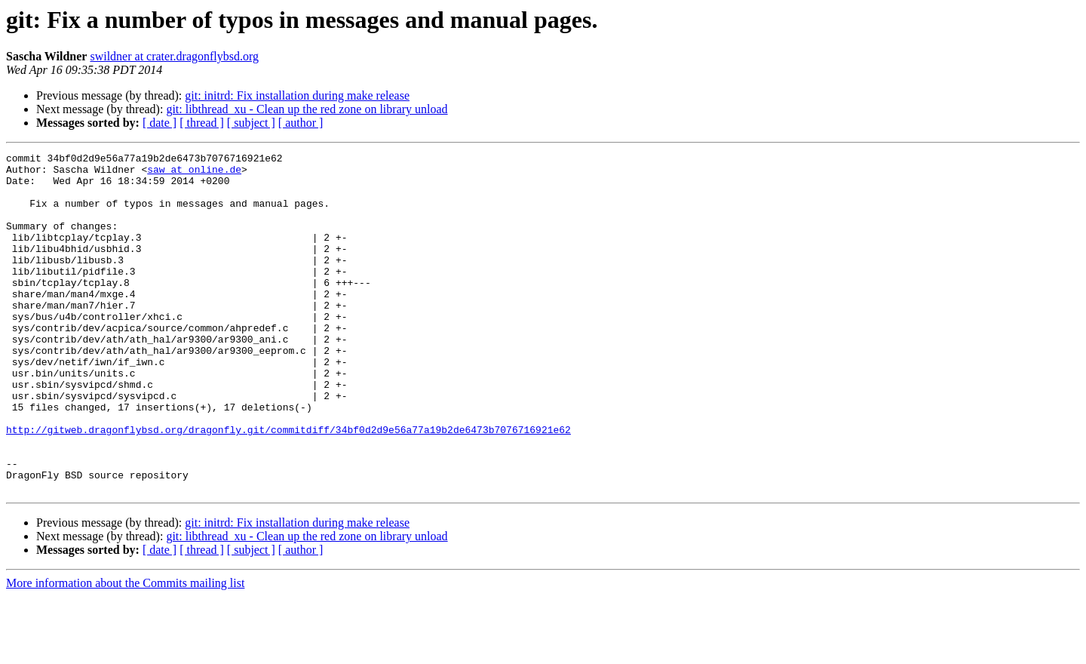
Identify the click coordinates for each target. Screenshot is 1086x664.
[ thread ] (201, 122)
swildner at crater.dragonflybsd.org (174, 56)
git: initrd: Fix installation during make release (297, 95)
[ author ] (301, 122)
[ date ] (159, 122)
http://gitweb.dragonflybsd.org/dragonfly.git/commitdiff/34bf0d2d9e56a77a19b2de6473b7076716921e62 (288, 486)
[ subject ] (251, 122)
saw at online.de (194, 173)
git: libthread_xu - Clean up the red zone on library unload (306, 109)
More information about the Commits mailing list (125, 650)
